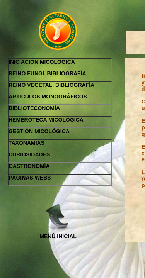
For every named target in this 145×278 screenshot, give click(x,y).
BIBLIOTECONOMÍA (34, 108)
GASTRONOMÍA (29, 166)
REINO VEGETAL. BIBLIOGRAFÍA (51, 85)
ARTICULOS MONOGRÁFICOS (48, 96)
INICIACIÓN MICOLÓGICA (42, 62)
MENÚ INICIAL (58, 236)
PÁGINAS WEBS (30, 178)
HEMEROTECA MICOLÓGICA (46, 120)
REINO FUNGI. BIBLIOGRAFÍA (47, 73)
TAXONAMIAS (26, 143)
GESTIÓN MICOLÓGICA (39, 131)
